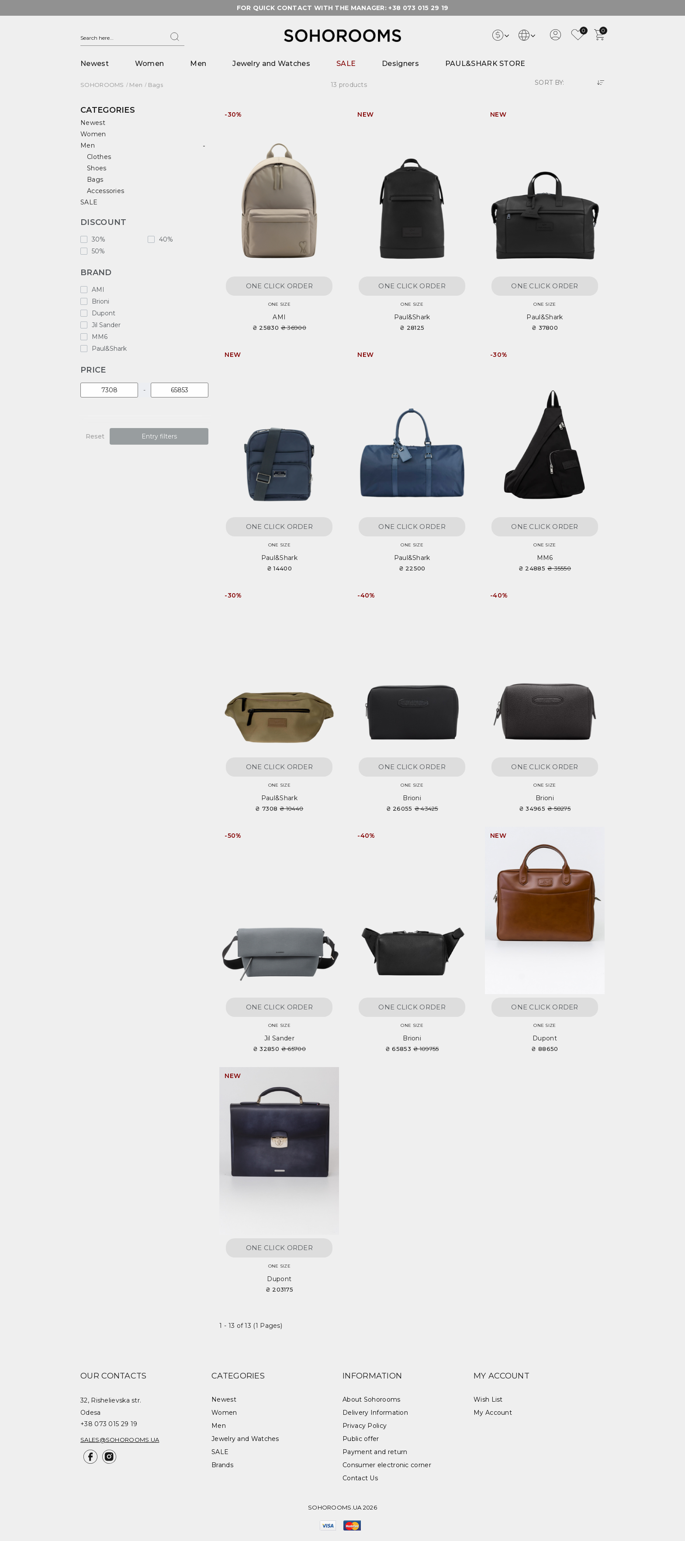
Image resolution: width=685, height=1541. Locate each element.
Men (198, 63)
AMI (279, 317)
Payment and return (374, 1452)
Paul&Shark (412, 317)
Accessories (105, 191)
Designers (400, 63)
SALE (346, 63)
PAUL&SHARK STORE (485, 63)
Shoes (97, 168)
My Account (493, 1413)
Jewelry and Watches (271, 63)
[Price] (109, 390)
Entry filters (159, 436)
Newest (94, 63)
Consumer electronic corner (386, 1465)
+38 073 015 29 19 (418, 8)
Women (149, 63)
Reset (95, 436)
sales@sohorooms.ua (119, 1439)
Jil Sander (279, 1038)
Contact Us (360, 1478)
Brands (222, 1465)
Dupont (545, 1038)
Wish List (488, 1399)
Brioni (412, 798)
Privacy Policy (364, 1426)
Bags (95, 179)
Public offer (360, 1439)
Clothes (99, 157)
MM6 (545, 558)
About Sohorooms (371, 1399)
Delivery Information (375, 1413)
